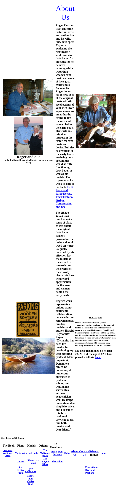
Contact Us (84, 453)
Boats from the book (57, 453)
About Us (75, 453)
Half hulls (32, 453)
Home (103, 453)
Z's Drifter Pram (20, 470)
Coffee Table (30, 483)
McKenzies (21, 453)
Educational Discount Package (91, 470)
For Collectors (30, 470)
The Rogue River (45, 461)
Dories (20, 461)
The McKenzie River (45, 453)
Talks (67, 453)
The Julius (57, 461)
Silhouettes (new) (33, 461)
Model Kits (30, 477)
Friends (94, 451)
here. (98, 357)
